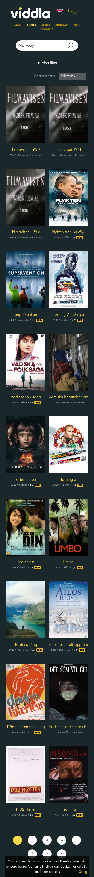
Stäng (83, 872)
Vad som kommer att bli (68, 727)
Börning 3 (68, 479)
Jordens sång (26, 644)
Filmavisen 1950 (26, 149)
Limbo (68, 562)
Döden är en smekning (26, 727)
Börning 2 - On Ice (68, 314)
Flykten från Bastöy (68, 232)
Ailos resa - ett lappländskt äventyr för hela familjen (68, 644)
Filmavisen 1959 (26, 232)
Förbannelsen (26, 479)
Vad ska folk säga (26, 397)
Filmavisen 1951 (68, 149)
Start (18, 25)
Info (76, 25)
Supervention (26, 314)
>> (62, 854)
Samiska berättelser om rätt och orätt (68, 397)
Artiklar (61, 25)
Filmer (31, 25)
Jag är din (26, 562)
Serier (45, 25)
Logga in (76, 11)
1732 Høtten (26, 809)
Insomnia (68, 809)
